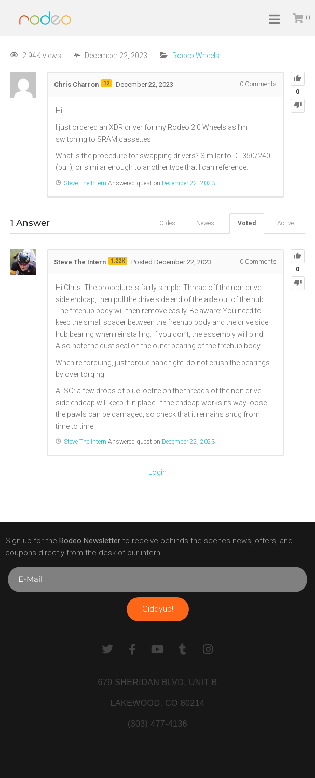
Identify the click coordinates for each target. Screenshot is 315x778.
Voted (247, 223)
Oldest (168, 223)
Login (157, 472)
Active (285, 223)
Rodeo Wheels (196, 55)
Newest (206, 223)
